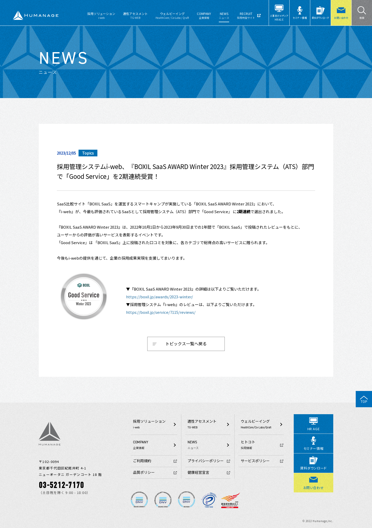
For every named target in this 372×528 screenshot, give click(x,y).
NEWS (224, 15)
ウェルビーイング (172, 15)
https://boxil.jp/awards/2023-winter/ (159, 296)
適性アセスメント (135, 15)
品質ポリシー (144, 472)
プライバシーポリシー (206, 461)
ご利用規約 (142, 461)
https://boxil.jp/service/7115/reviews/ (161, 312)
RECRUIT (246, 15)
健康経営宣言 (198, 472)
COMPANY (204, 15)
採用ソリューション (101, 15)
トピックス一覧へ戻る (186, 343)
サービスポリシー (255, 461)
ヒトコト (262, 445)
